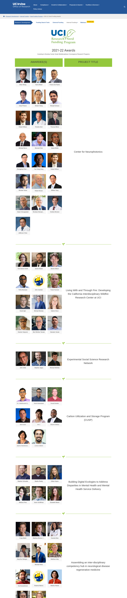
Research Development (22, 22)
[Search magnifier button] (124, 6)
